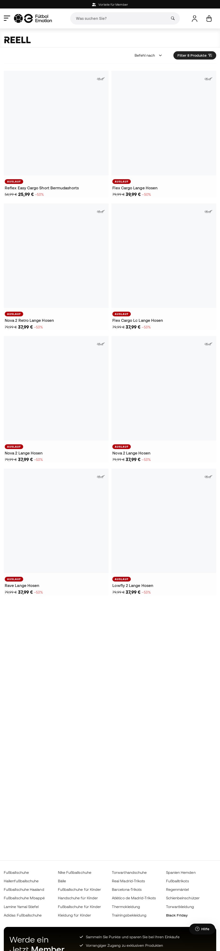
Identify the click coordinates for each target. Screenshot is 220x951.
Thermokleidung (126, 906)
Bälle (62, 881)
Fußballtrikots (177, 881)
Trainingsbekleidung (129, 915)
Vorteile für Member (110, 4)
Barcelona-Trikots (127, 889)
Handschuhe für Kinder (78, 898)
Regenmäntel (177, 889)
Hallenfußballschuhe (21, 881)
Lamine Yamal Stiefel (21, 906)
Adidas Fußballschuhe (23, 915)
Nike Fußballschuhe (74, 872)
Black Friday (177, 915)
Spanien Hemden (181, 872)
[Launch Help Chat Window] (202, 929)
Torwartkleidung (180, 906)
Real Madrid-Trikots (128, 881)
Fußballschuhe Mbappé (24, 898)
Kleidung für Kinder (74, 915)
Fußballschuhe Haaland (24, 889)
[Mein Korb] (209, 18)
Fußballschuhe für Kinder (79, 889)
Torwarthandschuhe (129, 872)
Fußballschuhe (16, 872)
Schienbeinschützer (183, 898)
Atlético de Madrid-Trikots (134, 898)
